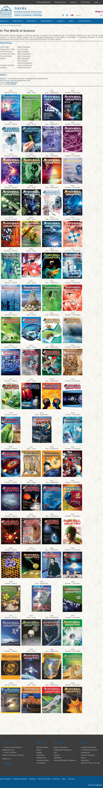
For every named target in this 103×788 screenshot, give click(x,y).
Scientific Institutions (88, 755)
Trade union (71, 779)
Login (96, 2)
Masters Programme (61, 747)
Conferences (85, 752)
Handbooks (57, 758)
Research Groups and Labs (90, 763)
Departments (46, 21)
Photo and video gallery (44, 779)
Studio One (99, 785)
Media (71, 21)
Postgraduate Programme (62, 750)
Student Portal (60, 2)
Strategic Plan (41, 758)
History (38, 750)
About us (4, 21)
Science (60, 21)
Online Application (43, 2)
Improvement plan (42, 760)
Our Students (84, 21)
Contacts (73, 2)
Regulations (40, 755)
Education (31, 21)
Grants (83, 758)
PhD (55, 752)
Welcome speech (42, 747)
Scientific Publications (88, 747)
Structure (17, 21)
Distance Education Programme (64, 760)
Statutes (39, 752)
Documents (85, 760)
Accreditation (40, 763)
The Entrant (85, 2)
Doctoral (56, 755)
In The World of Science (89, 750)
